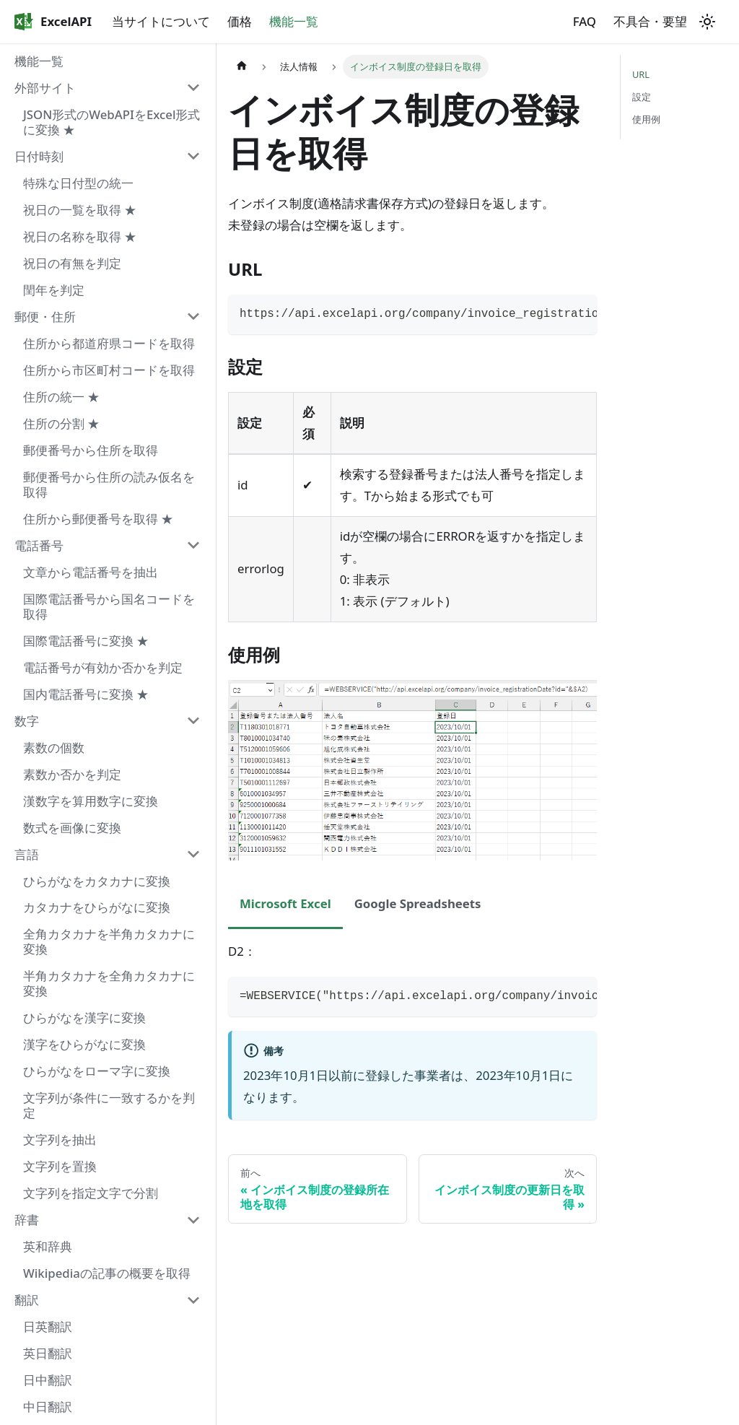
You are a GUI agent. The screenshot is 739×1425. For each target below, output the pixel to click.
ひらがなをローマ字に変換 (96, 1071)
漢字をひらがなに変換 (84, 1044)
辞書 (26, 1219)
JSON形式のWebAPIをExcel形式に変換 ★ (111, 122)
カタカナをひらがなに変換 (96, 907)
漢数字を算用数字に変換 (90, 801)
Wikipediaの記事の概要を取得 (107, 1273)
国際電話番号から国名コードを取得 (109, 606)
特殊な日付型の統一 (78, 183)
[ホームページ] (241, 67)
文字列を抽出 (60, 1139)
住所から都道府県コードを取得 (109, 343)
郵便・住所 (45, 316)
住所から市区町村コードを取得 (109, 370)
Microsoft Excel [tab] (285, 903)
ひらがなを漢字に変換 (84, 1017)
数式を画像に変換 (72, 827)
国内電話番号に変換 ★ (86, 694)
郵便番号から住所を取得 (90, 450)
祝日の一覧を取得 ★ (79, 209)
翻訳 (26, 1299)
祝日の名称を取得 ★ (79, 236)
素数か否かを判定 (72, 774)
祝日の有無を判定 (72, 263)
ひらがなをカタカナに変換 (96, 881)
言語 (26, 854)
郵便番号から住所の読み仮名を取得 (109, 484)
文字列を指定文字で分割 (90, 1193)
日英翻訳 (47, 1326)
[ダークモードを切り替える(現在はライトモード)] (707, 21)
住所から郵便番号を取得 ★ (98, 518)
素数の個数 (53, 747)
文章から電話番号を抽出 (90, 572)
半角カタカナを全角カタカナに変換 (109, 983)
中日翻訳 (47, 1406)
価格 (239, 21)
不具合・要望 (650, 21)
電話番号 (39, 545)
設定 (641, 96)
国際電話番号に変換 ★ (86, 640)
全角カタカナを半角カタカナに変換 (109, 941)
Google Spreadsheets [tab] (417, 903)
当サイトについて (161, 21)
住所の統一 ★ (61, 396)
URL (641, 74)
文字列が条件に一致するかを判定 (109, 1105)
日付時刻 (39, 156)
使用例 (646, 119)
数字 (26, 720)
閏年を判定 (53, 290)
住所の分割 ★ (61, 423)
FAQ (584, 21)
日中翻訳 (47, 1380)
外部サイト (45, 87)
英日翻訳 (47, 1353)
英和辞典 (47, 1246)
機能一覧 (293, 21)
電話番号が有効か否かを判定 (103, 667)
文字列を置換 (60, 1166)
